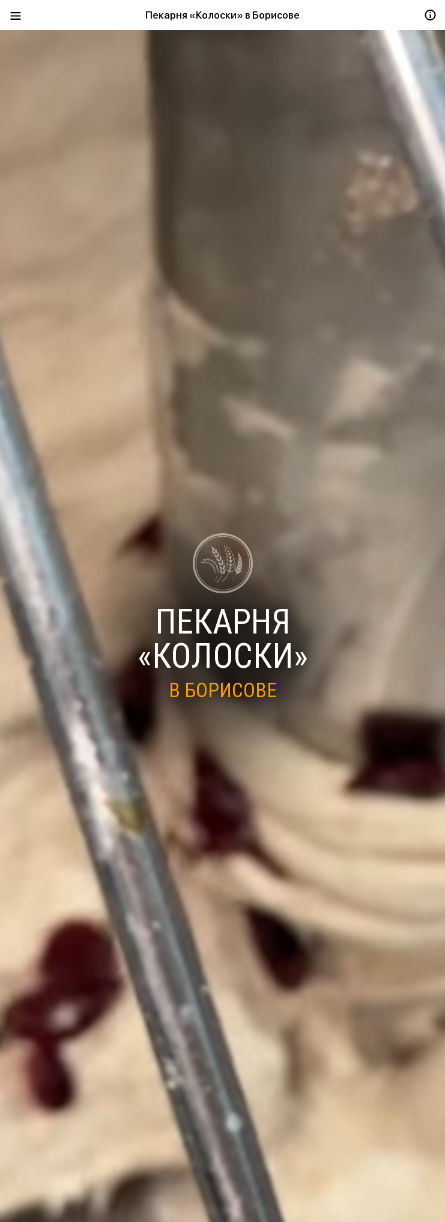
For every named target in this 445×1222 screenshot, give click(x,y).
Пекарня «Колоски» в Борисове (222, 15)
